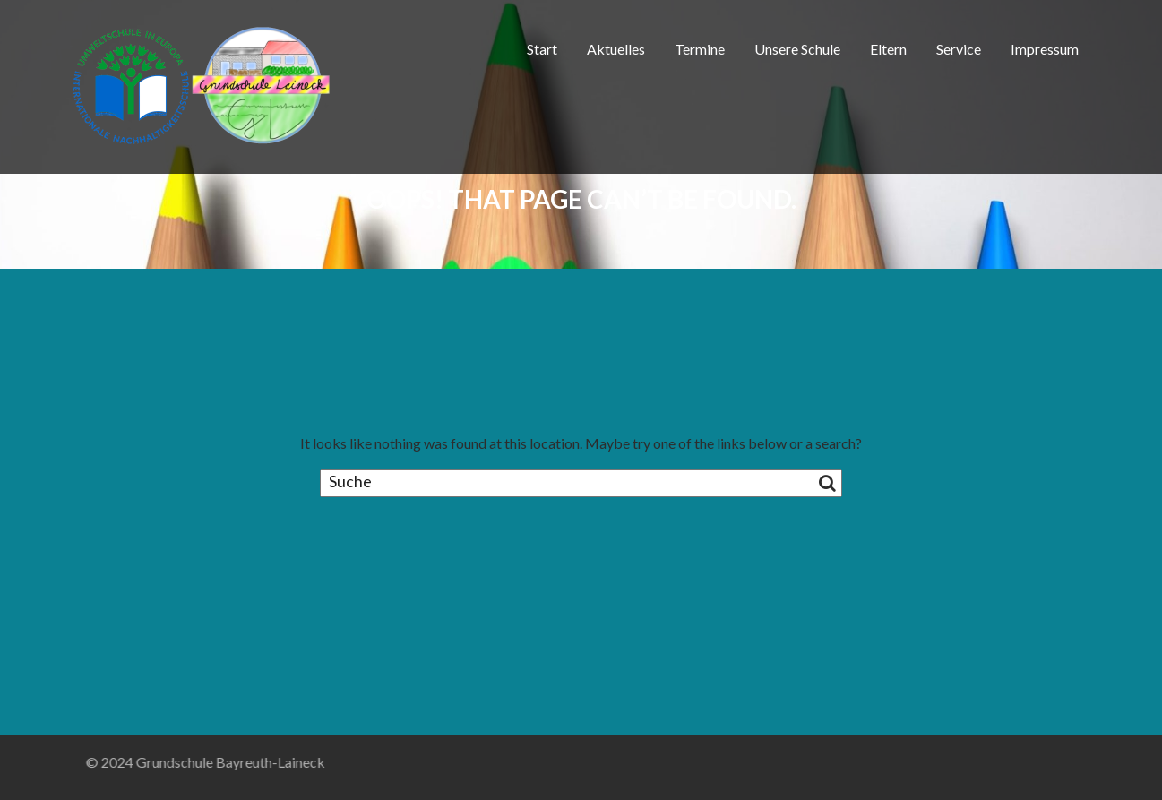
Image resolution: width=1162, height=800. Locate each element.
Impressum (1045, 48)
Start (542, 48)
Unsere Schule (797, 48)
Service (958, 48)
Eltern (888, 48)
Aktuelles (616, 48)
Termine (700, 48)
